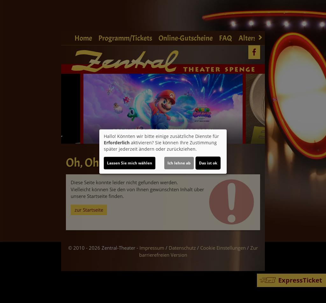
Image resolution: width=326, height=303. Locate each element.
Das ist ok (208, 163)
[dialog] (163, 151)
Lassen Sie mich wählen (129, 163)
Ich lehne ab (179, 163)
